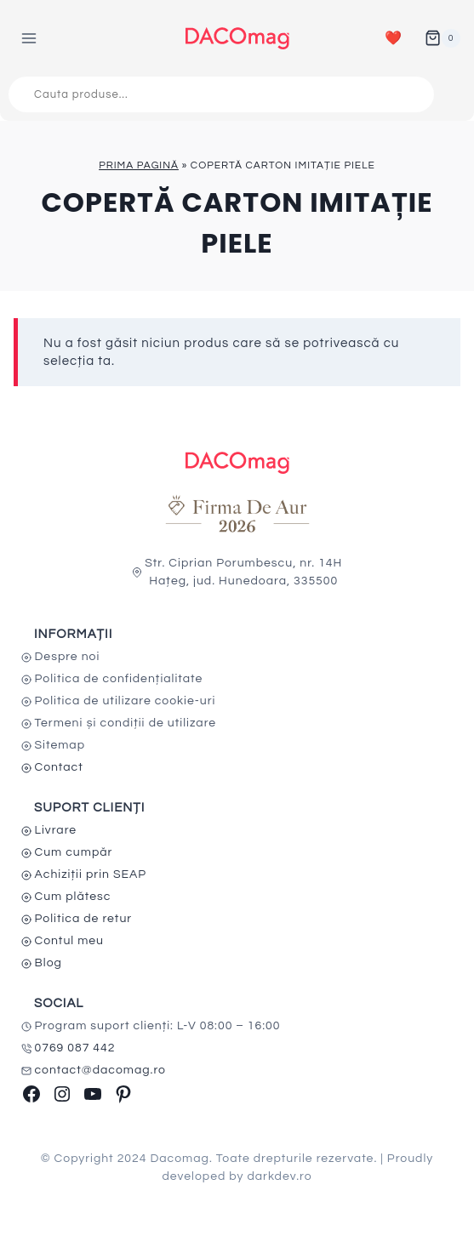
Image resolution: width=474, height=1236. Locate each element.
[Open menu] (29, 38)
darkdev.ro (279, 1176)
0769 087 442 (75, 1048)
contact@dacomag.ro (101, 1070)
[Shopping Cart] (442, 38)
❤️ (394, 38)
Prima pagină (139, 165)
